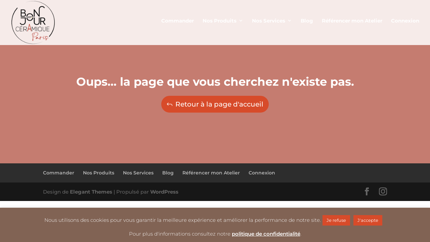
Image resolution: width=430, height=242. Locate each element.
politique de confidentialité (266, 234)
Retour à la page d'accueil (219, 104)
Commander (58, 173)
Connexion (262, 173)
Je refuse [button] (336, 220)
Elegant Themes (91, 192)
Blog (168, 173)
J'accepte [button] (367, 220)
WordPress (164, 192)
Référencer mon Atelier (211, 173)
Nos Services (138, 173)
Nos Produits (98, 173)
